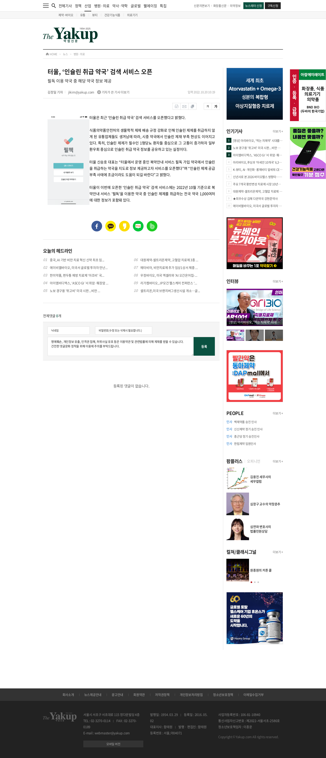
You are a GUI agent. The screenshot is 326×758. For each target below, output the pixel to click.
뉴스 (65, 54)
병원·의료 (102, 5)
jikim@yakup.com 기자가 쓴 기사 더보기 (98, 92)
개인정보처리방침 (191, 694)
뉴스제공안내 (93, 694)
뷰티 (95, 15)
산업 (87, 7)
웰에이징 (150, 5)
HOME (51, 54)
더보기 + (278, 131)
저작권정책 (162, 694)
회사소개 (68, 694)
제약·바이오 (65, 15)
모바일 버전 (113, 744)
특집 (163, 5)
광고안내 (117, 694)
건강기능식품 (112, 15)
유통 (83, 15)
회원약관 (139, 694)
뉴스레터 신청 (253, 5)
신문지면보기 (202, 5)
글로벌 (136, 5)
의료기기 (132, 15)
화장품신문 (220, 5)
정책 (78, 5)
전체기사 (65, 5)
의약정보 (235, 5)
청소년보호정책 (223, 694)
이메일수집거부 (253, 694)
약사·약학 (120, 5)
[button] (251, 582)
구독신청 (273, 5)
